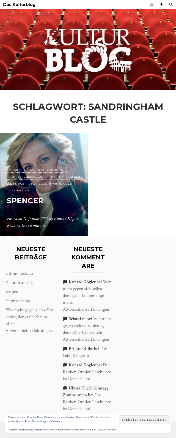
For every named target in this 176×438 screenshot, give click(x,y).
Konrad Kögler (66, 219)
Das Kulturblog (19, 4)
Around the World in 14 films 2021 (37, 169)
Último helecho (19, 273)
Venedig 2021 (62, 183)
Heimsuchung (18, 301)
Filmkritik (55, 176)
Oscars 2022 (38, 183)
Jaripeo (12, 292)
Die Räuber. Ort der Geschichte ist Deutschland (87, 372)
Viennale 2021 (19, 190)
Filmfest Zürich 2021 (25, 176)
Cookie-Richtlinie (106, 429)
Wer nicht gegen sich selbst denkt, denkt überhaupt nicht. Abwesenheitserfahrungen (87, 295)
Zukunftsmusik (19, 283)
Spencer (25, 200)
